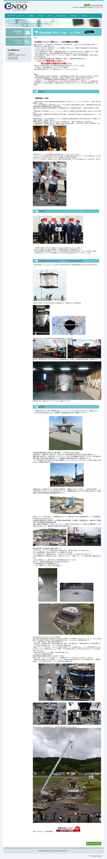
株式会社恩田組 (53, 359)
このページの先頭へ (93, 843)
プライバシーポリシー (96, 855)
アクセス (18, 41)
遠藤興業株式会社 (33, 7)
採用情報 (18, 32)
